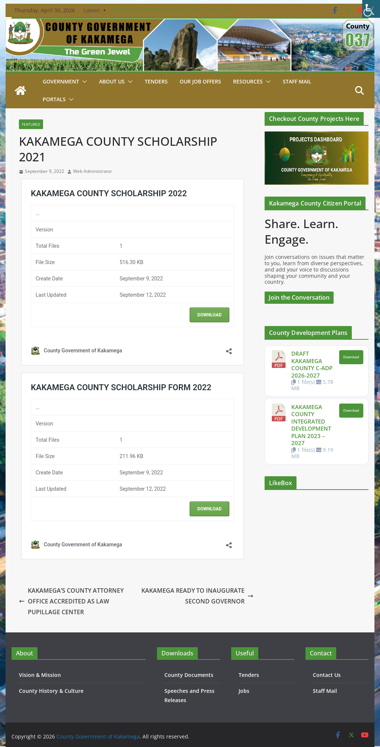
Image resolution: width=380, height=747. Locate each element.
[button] (83, 81)
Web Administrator (92, 171)
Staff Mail (325, 690)
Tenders (156, 81)
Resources (248, 81)
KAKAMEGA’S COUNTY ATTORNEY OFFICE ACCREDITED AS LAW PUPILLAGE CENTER (71, 601)
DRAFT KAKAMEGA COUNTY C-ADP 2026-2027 (311, 364)
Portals (54, 99)
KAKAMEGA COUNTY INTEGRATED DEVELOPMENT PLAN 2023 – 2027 (311, 425)
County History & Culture (51, 690)
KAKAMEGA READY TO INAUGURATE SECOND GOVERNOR (197, 595)
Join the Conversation (299, 297)
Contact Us (327, 674)
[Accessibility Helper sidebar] (371, 9)
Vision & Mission (40, 674)
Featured (31, 124)
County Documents (188, 674)
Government (61, 81)
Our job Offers (200, 81)
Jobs (244, 690)
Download (351, 357)
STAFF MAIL (297, 81)
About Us (112, 81)
